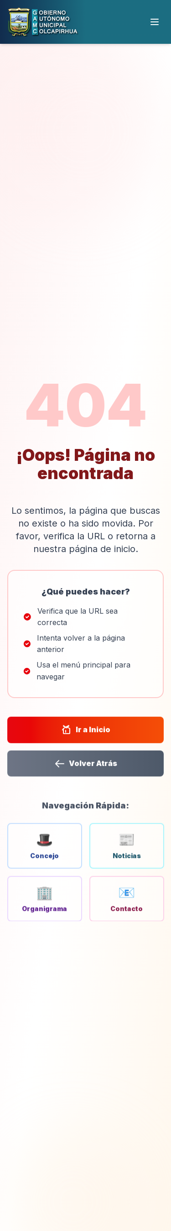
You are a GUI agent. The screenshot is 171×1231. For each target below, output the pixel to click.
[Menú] (154, 22)
